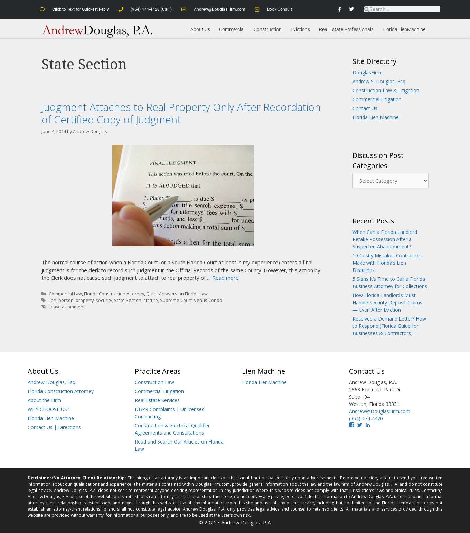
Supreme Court (176, 300)
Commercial (232, 29)
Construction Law (154, 382)
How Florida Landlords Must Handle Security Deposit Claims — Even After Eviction (387, 302)
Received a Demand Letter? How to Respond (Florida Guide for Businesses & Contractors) (389, 325)
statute (150, 300)
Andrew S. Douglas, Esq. (379, 81)
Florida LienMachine (404, 29)
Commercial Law (65, 294)
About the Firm (44, 400)
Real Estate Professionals (346, 29)
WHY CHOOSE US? (48, 409)
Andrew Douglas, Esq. (52, 382)
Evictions (300, 29)
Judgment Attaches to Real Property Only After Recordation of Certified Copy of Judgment (181, 113)
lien (52, 300)
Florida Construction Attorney (114, 294)
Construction (268, 29)
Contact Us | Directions (54, 427)
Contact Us (364, 108)
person (66, 300)
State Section (127, 300)
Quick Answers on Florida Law (177, 294)
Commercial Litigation (377, 99)
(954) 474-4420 (366, 418)
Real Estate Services (157, 400)
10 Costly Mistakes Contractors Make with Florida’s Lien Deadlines (387, 262)
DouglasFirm (366, 72)
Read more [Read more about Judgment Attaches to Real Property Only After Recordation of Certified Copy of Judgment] (225, 277)
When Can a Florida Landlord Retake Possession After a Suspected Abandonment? (384, 239)
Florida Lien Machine (375, 117)
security (104, 300)
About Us (200, 29)
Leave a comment (67, 307)
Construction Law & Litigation (385, 90)
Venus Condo (208, 300)
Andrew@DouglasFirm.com (379, 411)
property (85, 300)
